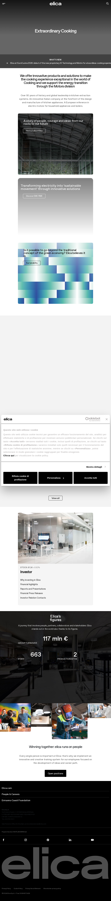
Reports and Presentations (33, 603)
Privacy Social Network (32, 888)
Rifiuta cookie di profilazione (20, 478)
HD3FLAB (16, 832)
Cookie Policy (18, 888)
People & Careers (11, 794)
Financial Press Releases (31, 607)
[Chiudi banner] (107, 419)
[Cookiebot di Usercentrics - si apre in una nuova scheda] (87, 419)
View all (55, 498)
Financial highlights (29, 598)
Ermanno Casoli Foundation (16, 800)
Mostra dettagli (94, 466)
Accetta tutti (90, 478)
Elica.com (7, 788)
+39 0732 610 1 (9, 819)
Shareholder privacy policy (52, 888)
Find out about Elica (34, 145)
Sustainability (32, 277)
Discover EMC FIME (34, 210)
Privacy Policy (6, 888)
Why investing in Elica (30, 594)
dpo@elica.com (41, 824)
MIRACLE (23, 832)
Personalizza (55, 478)
